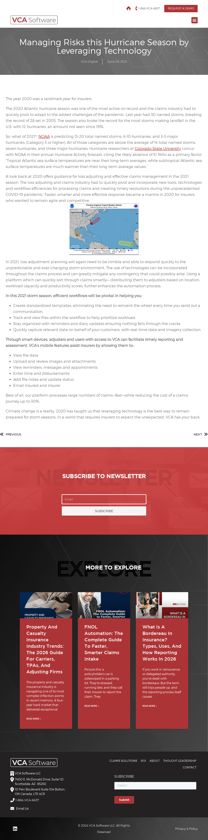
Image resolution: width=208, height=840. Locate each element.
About (154, 760)
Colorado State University (158, 148)
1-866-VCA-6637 (149, 8)
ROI (143, 760)
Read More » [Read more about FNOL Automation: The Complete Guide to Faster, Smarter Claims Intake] (91, 706)
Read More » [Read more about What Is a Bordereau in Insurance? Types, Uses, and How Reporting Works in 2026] (149, 706)
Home (128, 8)
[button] (194, 20)
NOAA (44, 136)
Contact (189, 767)
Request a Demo (181, 8)
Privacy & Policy (186, 828)
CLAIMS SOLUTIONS (123, 760)
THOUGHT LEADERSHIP (179, 760)
